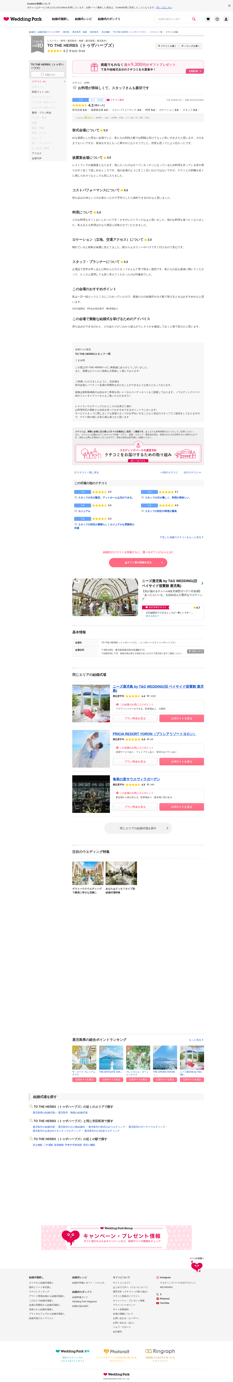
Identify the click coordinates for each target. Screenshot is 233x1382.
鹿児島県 (90, 40)
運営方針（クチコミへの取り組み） (131, 1291)
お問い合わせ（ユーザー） (126, 1318)
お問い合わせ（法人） (124, 1322)
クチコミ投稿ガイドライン (126, 1296)
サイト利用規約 (121, 1309)
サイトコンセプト (122, 1282)
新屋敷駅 (59, 1144)
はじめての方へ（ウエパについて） (131, 1287)
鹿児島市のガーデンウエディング (147, 1126)
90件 (75, 51)
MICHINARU (166, 1287)
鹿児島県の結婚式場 (44, 1112)
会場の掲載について (123, 1313)
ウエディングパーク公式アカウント (178, 1282)
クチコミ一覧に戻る (88, 472)
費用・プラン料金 (41, 112)
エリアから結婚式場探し (41, 1282)
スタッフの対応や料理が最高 (161, 511)
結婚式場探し (60, 18)
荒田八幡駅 (89, 1144)
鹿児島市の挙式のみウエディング (106, 1126)
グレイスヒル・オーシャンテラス (137, 1073)
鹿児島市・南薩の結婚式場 (73, 1112)
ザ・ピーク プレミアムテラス (83, 1073)
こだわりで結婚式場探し (41, 1300)
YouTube (164, 1303)
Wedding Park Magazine (84, 1301)
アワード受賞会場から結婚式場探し (47, 1296)
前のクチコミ (170, 472)
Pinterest (165, 1298)
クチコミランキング (39, 1291)
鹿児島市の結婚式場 (44, 1126)
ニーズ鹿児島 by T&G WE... (191, 1073)
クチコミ (39, 81)
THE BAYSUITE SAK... (110, 1072)
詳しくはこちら (164, 7)
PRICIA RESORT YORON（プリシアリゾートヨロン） (154, 734)
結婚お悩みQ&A (80, 1306)
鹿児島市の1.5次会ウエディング (102, 1130)
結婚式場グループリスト (41, 1318)
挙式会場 (79, 110)
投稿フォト (41, 91)
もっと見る (196, 1039)
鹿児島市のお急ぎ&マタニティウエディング (57, 1130)
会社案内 (117, 1331)
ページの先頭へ (197, 1265)
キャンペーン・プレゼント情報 (129, 1300)
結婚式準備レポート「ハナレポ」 (89, 1282)
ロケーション (168, 110)
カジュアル (84, 511)
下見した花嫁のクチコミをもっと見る (182, 537)
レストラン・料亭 (56, 40)
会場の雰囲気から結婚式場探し (45, 1305)
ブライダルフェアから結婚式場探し (47, 1313)
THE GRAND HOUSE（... (164, 1073)
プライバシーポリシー (124, 1305)
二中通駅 (48, 1144)
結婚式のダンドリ (109, 18)
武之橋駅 (38, 1144)
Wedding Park (116, 1374)
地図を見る (195, 651)
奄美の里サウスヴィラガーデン (136, 779)
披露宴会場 (99, 110)
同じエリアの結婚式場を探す (138, 828)
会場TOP (37, 158)
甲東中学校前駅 (73, 1144)
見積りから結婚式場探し (41, 1309)
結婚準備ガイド (80, 1297)
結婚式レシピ (83, 18)
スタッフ (190, 110)
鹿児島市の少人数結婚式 (71, 1126)
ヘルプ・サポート (122, 1327)
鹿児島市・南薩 (75, 40)
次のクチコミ (191, 472)
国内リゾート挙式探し (40, 1287)
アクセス (37, 153)
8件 (83, 51)
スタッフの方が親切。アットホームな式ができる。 (106, 497)
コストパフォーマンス (126, 110)
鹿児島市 (101, 40)
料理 (150, 110)
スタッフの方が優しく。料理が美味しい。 (168, 497)
